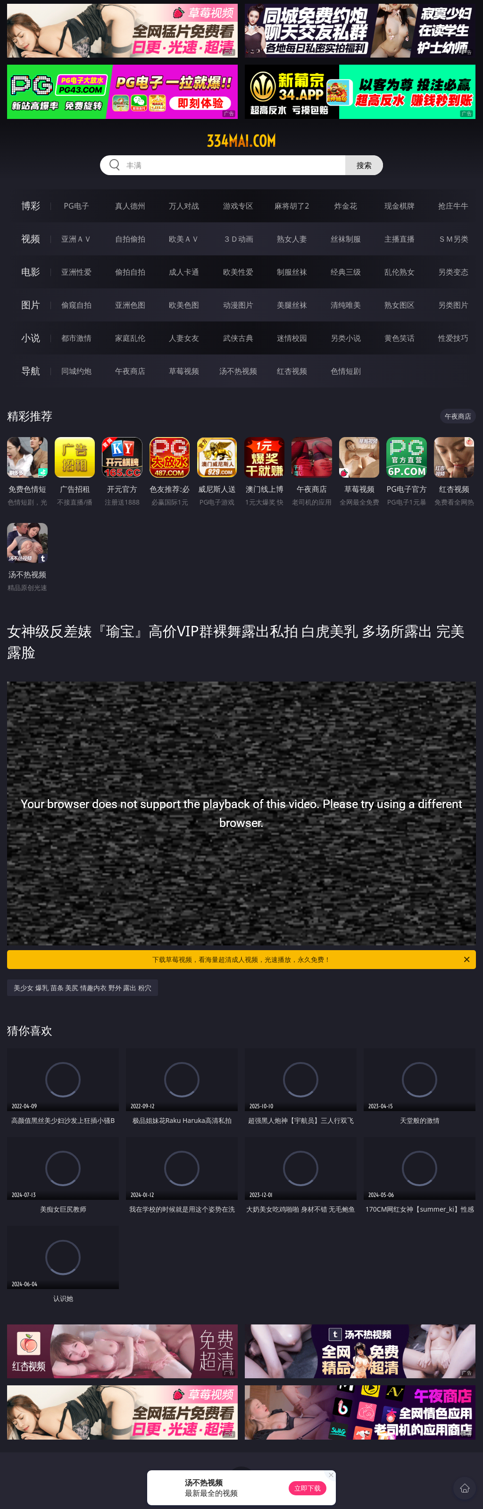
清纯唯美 (346, 305)
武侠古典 (238, 338)
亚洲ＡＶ (76, 239)
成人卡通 (184, 272)
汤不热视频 (238, 371)
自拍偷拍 (130, 239)
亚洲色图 (130, 305)
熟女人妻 (292, 239)
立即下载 (307, 1488)
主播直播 (399, 239)
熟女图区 (399, 305)
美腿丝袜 (292, 305)
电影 (30, 271)
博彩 (30, 205)
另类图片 (453, 305)
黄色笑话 (399, 338)
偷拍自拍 (130, 272)
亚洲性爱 (76, 272)
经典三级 (346, 272)
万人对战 (184, 206)
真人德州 (130, 206)
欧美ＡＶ (184, 239)
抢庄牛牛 (453, 206)
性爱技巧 (453, 338)
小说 (30, 337)
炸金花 (345, 206)
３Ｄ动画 (238, 239)
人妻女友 (184, 338)
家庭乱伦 (130, 338)
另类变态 (453, 272)
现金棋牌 (399, 206)
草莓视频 (184, 371)
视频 (30, 238)
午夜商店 (130, 371)
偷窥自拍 (76, 305)
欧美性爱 (238, 272)
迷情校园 (292, 338)
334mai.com (241, 141)
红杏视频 (292, 371)
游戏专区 (238, 206)
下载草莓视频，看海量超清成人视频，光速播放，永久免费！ (311, 959)
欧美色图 (184, 305)
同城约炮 (76, 371)
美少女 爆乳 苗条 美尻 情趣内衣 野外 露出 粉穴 (82, 987)
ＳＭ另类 (453, 239)
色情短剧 (346, 371)
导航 (30, 370)
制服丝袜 (292, 272)
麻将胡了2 (292, 206)
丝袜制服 (346, 239)
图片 (30, 304)
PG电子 (76, 206)
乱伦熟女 (399, 272)
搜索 (364, 165)
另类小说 (346, 338)
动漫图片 (238, 305)
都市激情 (76, 338)
